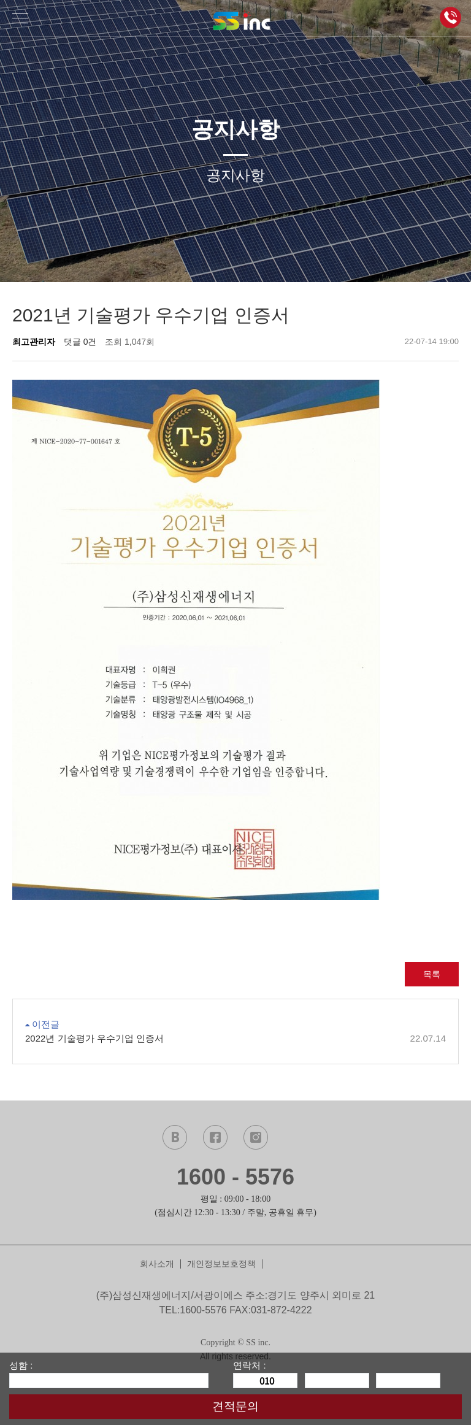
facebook (215, 1137)
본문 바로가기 (0, 0)
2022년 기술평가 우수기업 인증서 (235, 1039)
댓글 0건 (80, 342)
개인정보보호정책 (221, 1264)
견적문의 (235, 1406)
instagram (256, 1137)
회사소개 (157, 1264)
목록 (431, 974)
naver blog (175, 1137)
